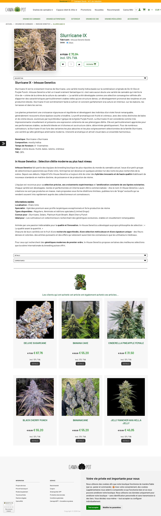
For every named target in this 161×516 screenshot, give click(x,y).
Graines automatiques (55, 18)
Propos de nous (21, 485)
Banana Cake (80, 343)
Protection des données (57, 495)
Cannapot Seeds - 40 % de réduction (87, 1)
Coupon (52, 488)
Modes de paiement (22, 491)
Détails (80, 255)
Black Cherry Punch (35, 420)
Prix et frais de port (22, 488)
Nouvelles (99, 9)
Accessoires (133, 18)
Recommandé (113, 9)
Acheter (91, 64)
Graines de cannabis (31, 18)
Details (35, 364)
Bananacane (80, 420)
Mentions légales (21, 498)
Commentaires (80, 260)
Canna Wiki (128, 9)
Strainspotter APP (55, 491)
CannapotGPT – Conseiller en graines (61, 501)
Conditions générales (56, 498)
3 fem (71, 43)
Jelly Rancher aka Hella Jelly (126, 421)
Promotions (86, 9)
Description (80, 78)
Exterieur (75, 18)
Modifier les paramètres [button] (112, 507)
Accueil (9, 24)
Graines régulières (113, 18)
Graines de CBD (92, 18)
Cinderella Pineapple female (126, 343)
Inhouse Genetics (43, 24)
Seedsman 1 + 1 (65, 1)
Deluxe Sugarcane (35, 343)
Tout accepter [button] (93, 507)
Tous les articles (21, 495)
